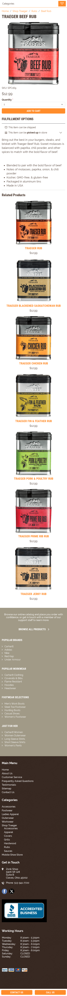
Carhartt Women (13, 732)
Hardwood (10, 843)
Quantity (7, 99)
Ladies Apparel (10, 814)
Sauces (8, 851)
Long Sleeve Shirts (14, 739)
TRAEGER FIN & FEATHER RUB (33, 421)
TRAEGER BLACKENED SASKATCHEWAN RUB (33, 305)
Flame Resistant (13, 681)
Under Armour (12, 659)
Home (5, 769)
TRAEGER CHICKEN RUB (33, 363)
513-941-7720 (21, 882)
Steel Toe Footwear (15, 707)
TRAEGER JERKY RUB (33, 594)
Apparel (8, 832)
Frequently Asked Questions (18, 781)
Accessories (8, 806)
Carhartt (8, 646)
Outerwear (8, 818)
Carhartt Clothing (13, 675)
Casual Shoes (12, 713)
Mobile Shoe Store (12, 854)
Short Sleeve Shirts (14, 742)
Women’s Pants (13, 745)
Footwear (7, 810)
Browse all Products (34, 629)
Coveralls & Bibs (13, 678)
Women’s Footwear (15, 716)
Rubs (7, 847)
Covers (8, 835)
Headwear (10, 688)
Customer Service (12, 777)
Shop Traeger (9, 825)
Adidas (8, 649)
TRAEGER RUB (33, 248)
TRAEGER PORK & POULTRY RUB (33, 478)
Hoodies (9, 685)
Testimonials (9, 784)
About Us (7, 773)
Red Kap (9, 656)
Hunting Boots (12, 710)
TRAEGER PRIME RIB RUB (33, 536)
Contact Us (8, 792)
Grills (7, 839)
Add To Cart (33, 111)
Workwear (7, 821)
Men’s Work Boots (14, 703)
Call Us (50, 992)
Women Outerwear (15, 735)
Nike (6, 653)
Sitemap (6, 788)
